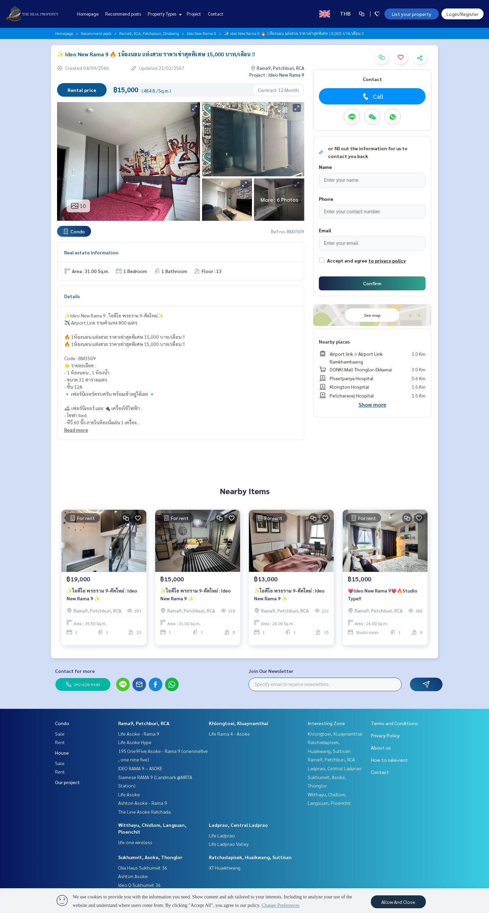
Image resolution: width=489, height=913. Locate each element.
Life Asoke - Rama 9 (138, 734)
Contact (215, 14)
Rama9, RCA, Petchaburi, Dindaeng (149, 33)
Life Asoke (129, 794)
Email (325, 230)
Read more (76, 430)
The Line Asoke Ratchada (144, 812)
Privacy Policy (385, 735)
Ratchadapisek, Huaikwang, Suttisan (250, 857)
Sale (60, 734)
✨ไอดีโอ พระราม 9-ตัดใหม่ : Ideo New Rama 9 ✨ (102, 598)
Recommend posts (123, 14)
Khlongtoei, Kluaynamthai (238, 723)
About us (381, 747)
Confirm (372, 283)
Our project (67, 782)
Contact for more (75, 671)
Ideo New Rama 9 (201, 33)
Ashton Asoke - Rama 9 (142, 803)
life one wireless (135, 842)
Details (72, 296)
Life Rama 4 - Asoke (229, 734)
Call (372, 96)
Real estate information (91, 252)
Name (325, 167)
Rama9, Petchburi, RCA (143, 723)
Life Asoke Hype (134, 742)
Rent (60, 742)
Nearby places (334, 341)
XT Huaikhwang (224, 868)
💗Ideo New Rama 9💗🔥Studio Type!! (382, 598)
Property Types (164, 14)
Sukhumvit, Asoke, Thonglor (150, 857)
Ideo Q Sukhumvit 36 (139, 885)
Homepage (87, 14)
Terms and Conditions (394, 723)
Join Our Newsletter (271, 671)
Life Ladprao (222, 835)
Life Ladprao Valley (229, 844)
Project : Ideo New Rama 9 (276, 75)
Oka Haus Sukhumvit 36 (142, 868)
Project (194, 14)
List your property (411, 14)
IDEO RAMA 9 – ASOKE (140, 768)
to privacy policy (387, 260)
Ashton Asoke (133, 876)
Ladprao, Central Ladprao (238, 825)
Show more (372, 404)
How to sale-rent (389, 760)
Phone (326, 199)
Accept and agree (347, 260)
